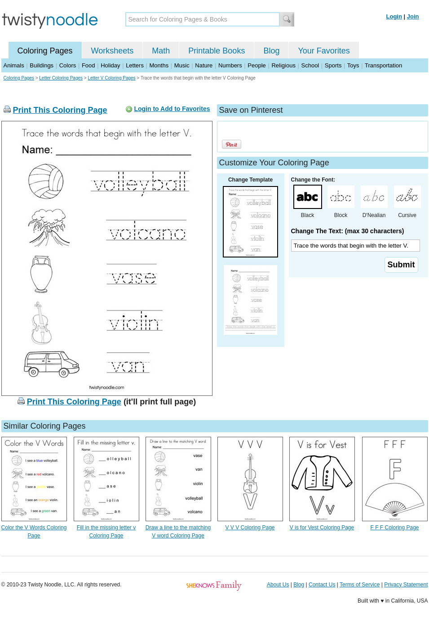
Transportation (383, 65)
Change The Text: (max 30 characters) (347, 231)
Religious (283, 65)
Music (182, 65)
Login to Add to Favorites (172, 108)
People (256, 65)
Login (394, 16)
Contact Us (322, 584)
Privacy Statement (406, 584)
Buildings (41, 65)
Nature (203, 65)
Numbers (230, 65)
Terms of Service (360, 584)
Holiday (110, 65)
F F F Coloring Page (394, 527)
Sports (333, 65)
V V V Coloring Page (249, 527)
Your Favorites (323, 50)
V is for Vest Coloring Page (322, 527)
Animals (14, 65)
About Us (278, 584)
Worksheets (112, 50)
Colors (67, 65)
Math (161, 50)
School (310, 65)
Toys (353, 65)
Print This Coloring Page (60, 110)
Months (159, 65)
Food (88, 65)
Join (413, 16)
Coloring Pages (45, 50)
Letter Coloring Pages (61, 77)
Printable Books (216, 50)
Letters (135, 65)
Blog (271, 50)
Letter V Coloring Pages (111, 77)
